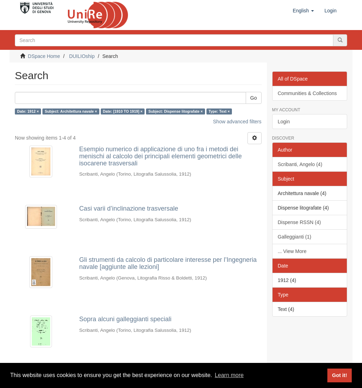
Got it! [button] (339, 375)
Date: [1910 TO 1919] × (122, 111)
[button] (303, 10)
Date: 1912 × (28, 111)
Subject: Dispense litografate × (175, 111)
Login (284, 121)
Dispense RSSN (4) (299, 222)
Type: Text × (219, 111)
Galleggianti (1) (294, 237)
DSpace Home (44, 56)
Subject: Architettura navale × (71, 111)
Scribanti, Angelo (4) (300, 164)
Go (253, 98)
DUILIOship (81, 56)
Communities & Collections (307, 93)
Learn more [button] (229, 375)
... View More (292, 251)
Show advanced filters (237, 121)
